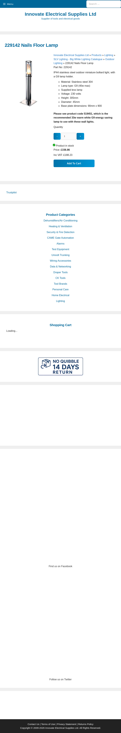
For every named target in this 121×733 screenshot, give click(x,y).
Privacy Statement (66, 724)
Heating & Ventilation (60, 226)
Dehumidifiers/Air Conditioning (60, 220)
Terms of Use (48, 724)
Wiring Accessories (60, 260)
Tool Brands (60, 283)
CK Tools (60, 278)
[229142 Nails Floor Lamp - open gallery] (28, 106)
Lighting (108, 55)
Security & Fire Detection (61, 232)
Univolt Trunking (61, 255)
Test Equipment (60, 249)
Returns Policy (85, 724)
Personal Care (60, 289)
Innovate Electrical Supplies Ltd (60, 14)
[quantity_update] (68, 136)
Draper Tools (60, 272)
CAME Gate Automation (60, 237)
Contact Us (33, 724)
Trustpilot (11, 192)
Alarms (60, 243)
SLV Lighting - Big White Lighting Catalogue (78, 59)
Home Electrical (60, 295)
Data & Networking (60, 266)
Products (96, 55)
